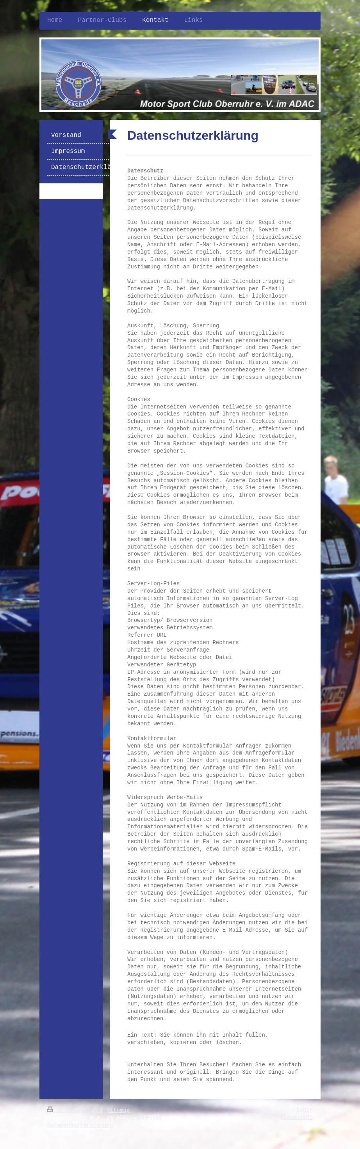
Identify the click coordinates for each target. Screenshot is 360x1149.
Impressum (147, 1118)
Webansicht (296, 1117)
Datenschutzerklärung (80, 1125)
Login (304, 1110)
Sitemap (118, 1110)
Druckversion (73, 1110)
